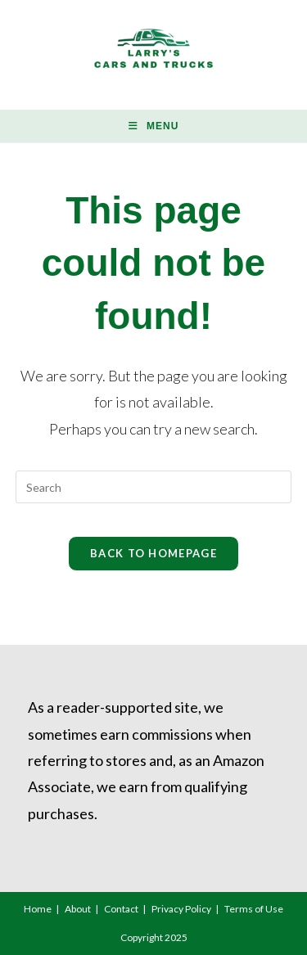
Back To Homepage (153, 553)
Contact (121, 909)
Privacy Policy (181, 909)
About (78, 909)
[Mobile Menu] (154, 126)
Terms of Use (253, 909)
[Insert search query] (154, 487)
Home (38, 909)
